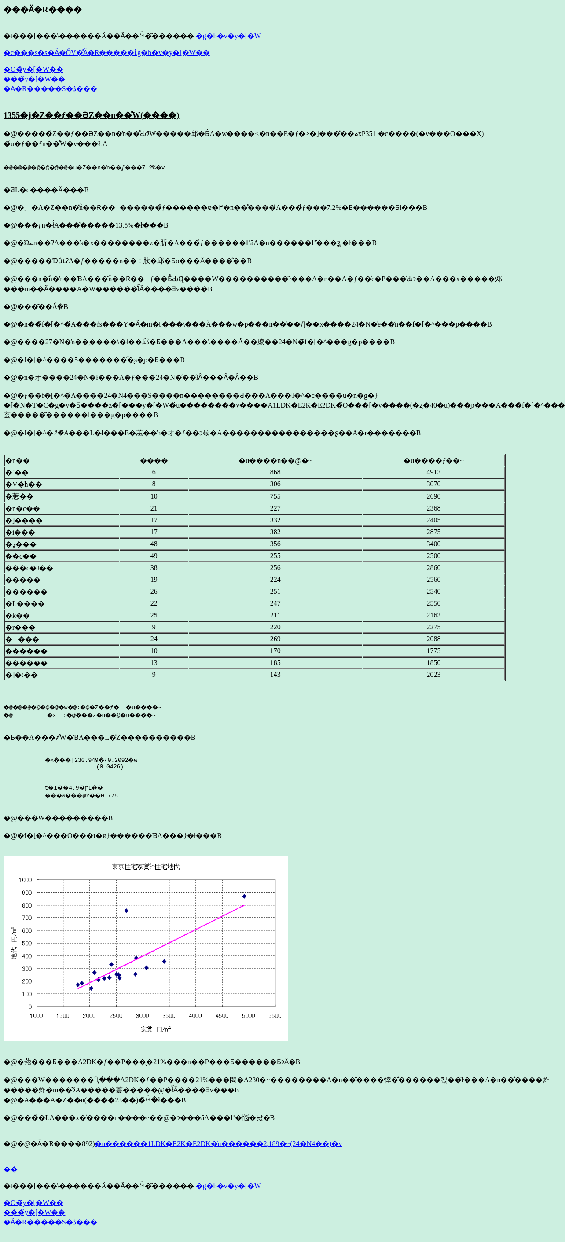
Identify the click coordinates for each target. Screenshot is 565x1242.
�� (11, 1173)
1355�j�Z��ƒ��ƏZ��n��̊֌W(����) (92, 115)
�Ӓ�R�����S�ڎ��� (50, 88)
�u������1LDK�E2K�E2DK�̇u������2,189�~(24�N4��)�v (218, 1147)
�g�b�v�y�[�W (228, 36)
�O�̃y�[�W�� (33, 69)
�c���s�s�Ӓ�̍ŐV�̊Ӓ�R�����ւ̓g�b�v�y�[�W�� (107, 52)
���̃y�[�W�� (34, 79)
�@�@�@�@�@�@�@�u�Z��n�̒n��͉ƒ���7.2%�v (94, 167)
